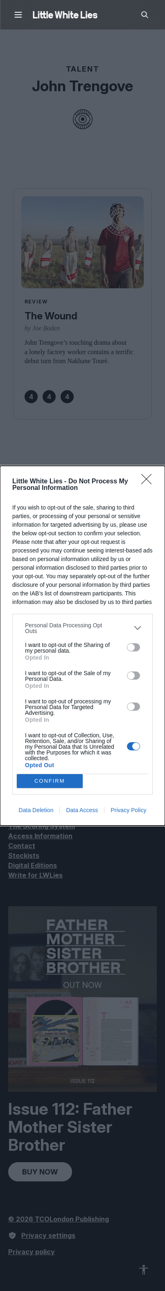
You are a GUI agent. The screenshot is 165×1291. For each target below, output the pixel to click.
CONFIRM (49, 781)
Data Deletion (36, 810)
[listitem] (82, 628)
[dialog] (82, 646)
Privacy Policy (128, 810)
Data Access (82, 810)
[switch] (133, 647)
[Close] (149, 481)
